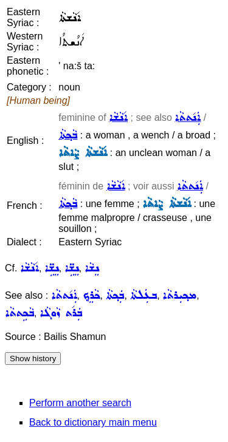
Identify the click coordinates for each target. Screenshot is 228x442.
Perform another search (80, 403)
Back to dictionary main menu (93, 422)
